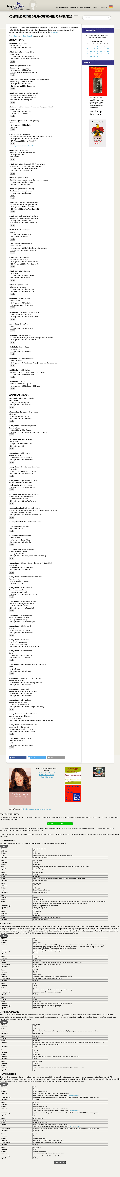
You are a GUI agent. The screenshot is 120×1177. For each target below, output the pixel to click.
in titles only (29, 17)
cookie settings (45, 809)
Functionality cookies (9, 1012)
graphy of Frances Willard (21, 146)
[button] (17, 757)
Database (73, 7)
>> (105, 41)
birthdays (14, 36)
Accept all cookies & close (60, 824)
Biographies (62, 7)
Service (103, 7)
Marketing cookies (8, 1074)
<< (90, 41)
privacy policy (34, 809)
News (95, 7)
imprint (25, 809)
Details (11, 407)
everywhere (29, 15)
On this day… (86, 7)
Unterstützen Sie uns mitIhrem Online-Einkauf (46, 775)
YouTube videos (6, 923)
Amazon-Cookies (74, 1095)
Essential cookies (7, 840)
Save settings (60, 1162)
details (13, 61)
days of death (27, 36)
